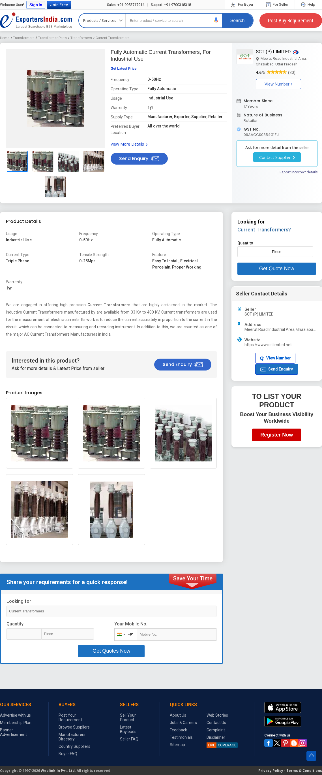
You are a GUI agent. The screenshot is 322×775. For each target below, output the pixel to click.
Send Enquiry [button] (139, 158)
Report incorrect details (298, 172)
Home (4, 38)
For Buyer (242, 4)
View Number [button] (278, 84)
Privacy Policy (270, 770)
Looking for (19, 601)
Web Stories (217, 715)
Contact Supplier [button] (277, 157)
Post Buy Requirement (291, 21)
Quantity (15, 624)
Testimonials (181, 737)
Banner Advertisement (13, 732)
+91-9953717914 (125, 5)
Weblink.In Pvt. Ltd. (58, 770)
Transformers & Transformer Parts (40, 38)
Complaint (216, 730)
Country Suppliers (74, 746)
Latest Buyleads (128, 729)
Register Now (276, 435)
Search (237, 20)
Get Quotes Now (111, 651)
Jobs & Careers (183, 722)
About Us (178, 715)
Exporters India (36, 20)
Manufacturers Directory (72, 736)
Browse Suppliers (74, 727)
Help (308, 4)
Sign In (35, 5)
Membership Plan (15, 722)
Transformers (81, 38)
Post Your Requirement (70, 717)
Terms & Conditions (304, 770)
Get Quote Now (276, 268)
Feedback (178, 730)
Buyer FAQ (68, 753)
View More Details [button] (129, 144)
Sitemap (177, 744)
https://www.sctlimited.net (268, 344)
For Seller (277, 4)
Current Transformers (113, 38)
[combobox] (124, 634)
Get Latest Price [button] (123, 69)
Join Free (59, 5)
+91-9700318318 (171, 5)
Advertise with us (15, 715)
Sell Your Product (128, 717)
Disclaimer (216, 737)
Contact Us (216, 722)
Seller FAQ (129, 739)
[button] (216, 20)
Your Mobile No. (130, 624)
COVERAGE (221, 745)
